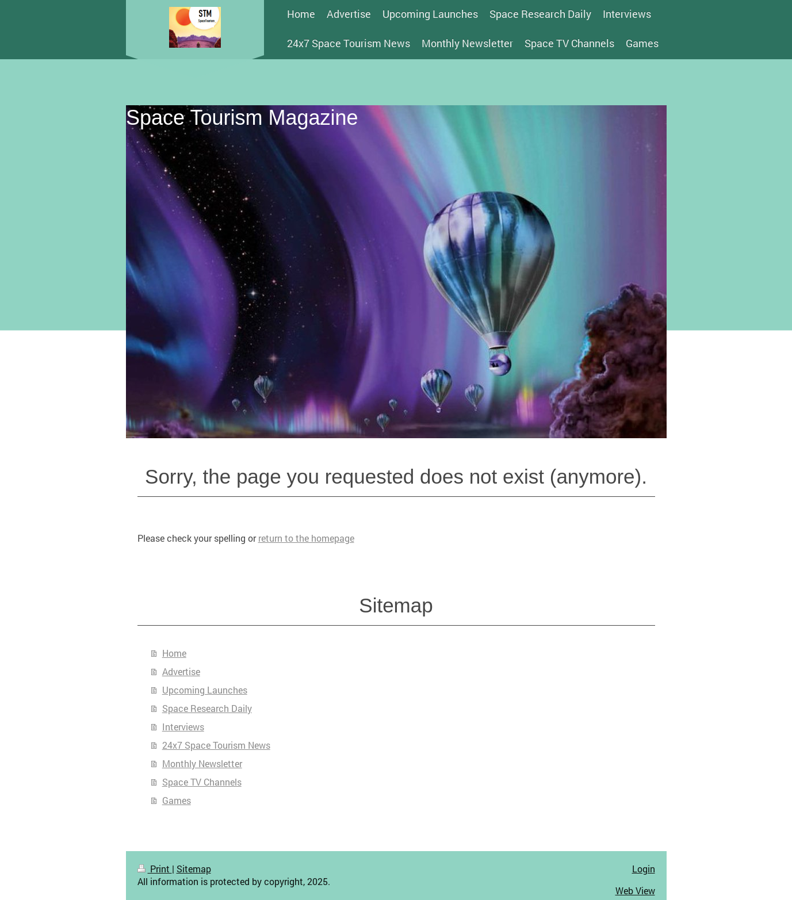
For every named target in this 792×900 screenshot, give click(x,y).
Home (174, 653)
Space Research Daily (207, 708)
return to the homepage (306, 538)
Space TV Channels (202, 782)
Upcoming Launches (204, 690)
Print (154, 869)
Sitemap (194, 869)
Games (176, 800)
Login (643, 869)
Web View (635, 890)
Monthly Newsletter (202, 763)
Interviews (183, 727)
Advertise (181, 671)
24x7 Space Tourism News (216, 745)
